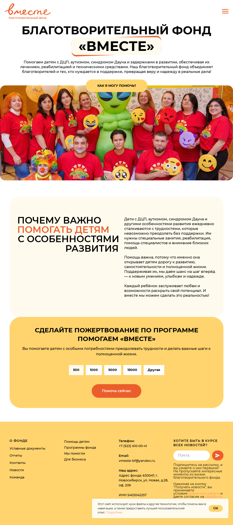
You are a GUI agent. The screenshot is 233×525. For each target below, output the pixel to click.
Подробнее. (114, 512)
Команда (17, 477)
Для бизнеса (75, 459)
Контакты (17, 463)
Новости (17, 470)
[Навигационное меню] (225, 11)
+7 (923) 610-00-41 (133, 446)
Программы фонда (80, 447)
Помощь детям (76, 442)
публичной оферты (204, 493)
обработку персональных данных (198, 498)
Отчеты (16, 455)
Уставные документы (27, 448)
